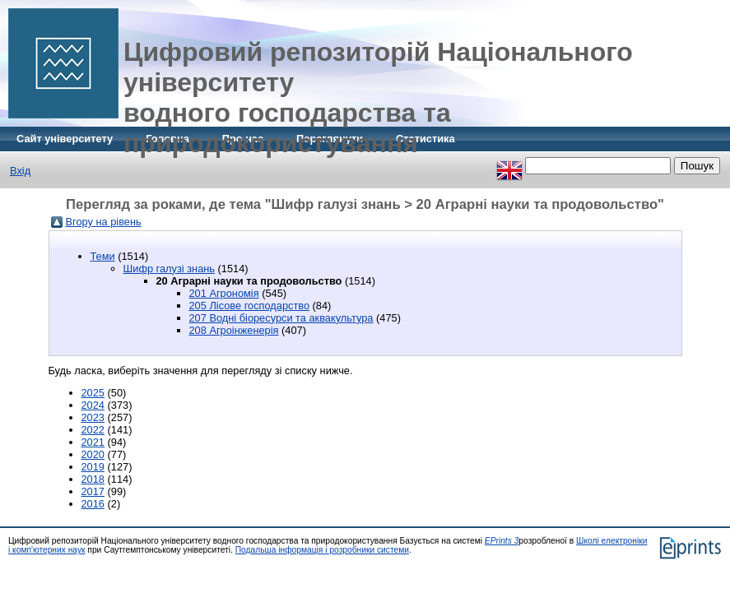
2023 (93, 417)
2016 (93, 504)
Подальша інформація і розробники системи (322, 549)
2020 (93, 454)
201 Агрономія (224, 293)
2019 (93, 467)
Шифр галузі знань (169, 268)
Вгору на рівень (104, 221)
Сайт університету (64, 138)
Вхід (20, 170)
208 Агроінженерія (234, 330)
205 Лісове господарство (249, 305)
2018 (93, 479)
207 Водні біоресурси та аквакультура (281, 318)
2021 (93, 442)
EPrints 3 (502, 540)
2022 (93, 430)
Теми (103, 256)
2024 (93, 405)
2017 (93, 491)
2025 (93, 393)
